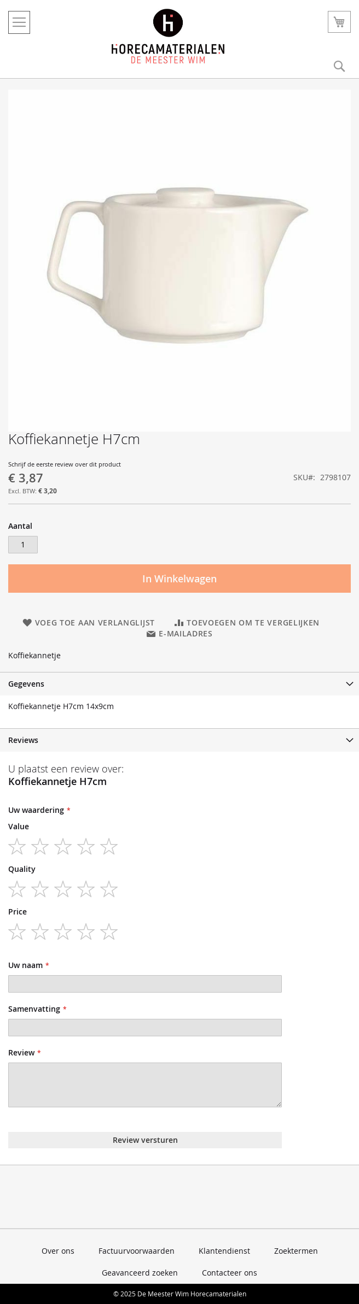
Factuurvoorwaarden (137, 1251)
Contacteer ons (229, 1272)
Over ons (58, 1251)
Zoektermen (296, 1251)
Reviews (23, 740)
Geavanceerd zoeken (140, 1272)
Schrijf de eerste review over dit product (64, 464)
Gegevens (26, 683)
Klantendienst (224, 1251)
